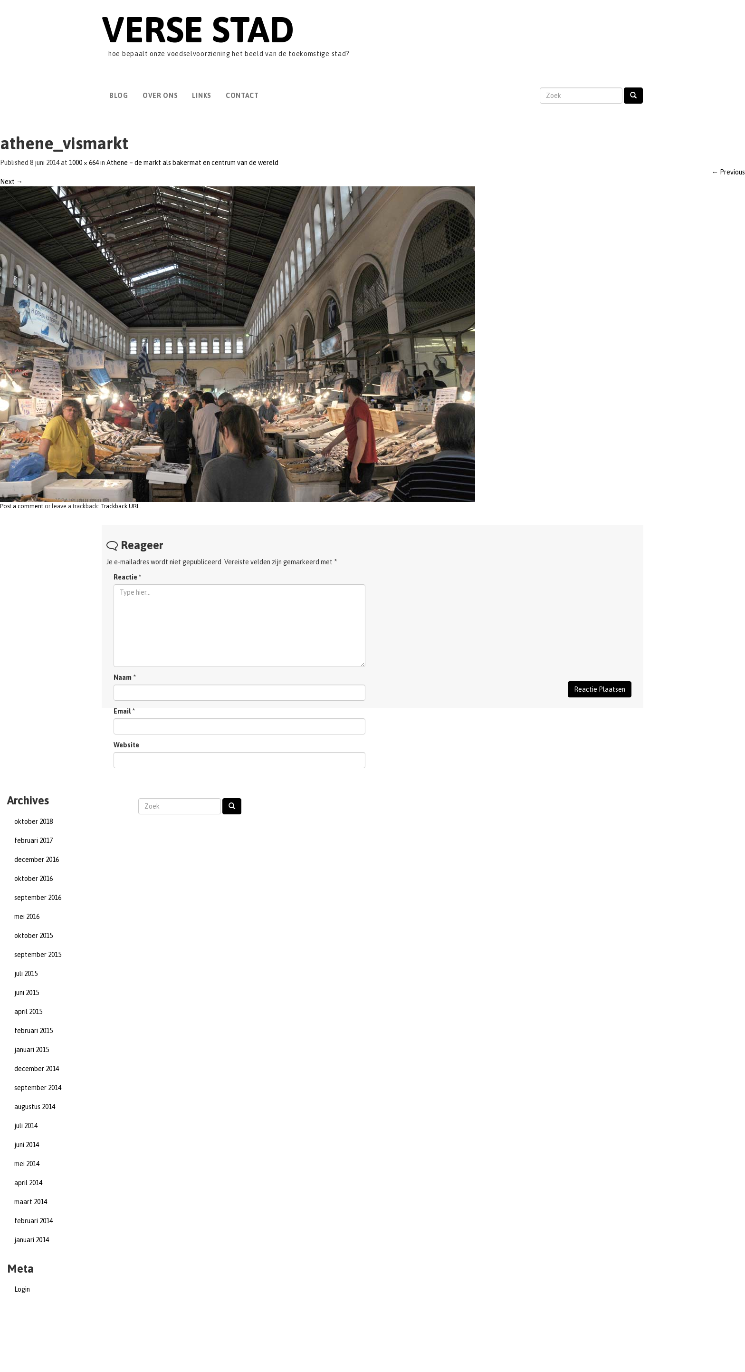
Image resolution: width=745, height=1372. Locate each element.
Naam (123, 677)
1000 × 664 (84, 162)
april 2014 (28, 1183)
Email (122, 711)
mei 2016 (26, 916)
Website (126, 745)
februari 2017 (33, 840)
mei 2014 (26, 1164)
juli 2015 (26, 973)
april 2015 (28, 1011)
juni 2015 (26, 992)
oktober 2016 (33, 878)
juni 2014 (26, 1145)
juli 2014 (26, 1126)
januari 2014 (31, 1240)
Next (11, 181)
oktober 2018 (33, 821)
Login (22, 1289)
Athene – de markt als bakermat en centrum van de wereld (192, 162)
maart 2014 (30, 1202)
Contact (242, 95)
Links (201, 95)
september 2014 (37, 1088)
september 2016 (37, 897)
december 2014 (36, 1068)
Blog (118, 95)
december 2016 (36, 859)
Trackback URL (120, 506)
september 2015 (37, 954)
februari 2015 (33, 1030)
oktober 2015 (33, 935)
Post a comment (21, 506)
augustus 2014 (34, 1107)
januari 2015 (31, 1049)
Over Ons (160, 95)
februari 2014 (33, 1221)
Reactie (127, 577)
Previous (728, 172)
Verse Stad (198, 29)
